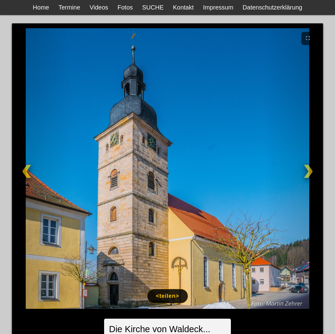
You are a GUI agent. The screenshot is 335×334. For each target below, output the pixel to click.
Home (41, 7)
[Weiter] (291, 168)
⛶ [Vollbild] (308, 38)
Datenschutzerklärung (272, 7)
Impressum (218, 7)
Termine (69, 7)
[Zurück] (44, 168)
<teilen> (167, 296)
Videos (99, 7)
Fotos (125, 7)
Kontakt (183, 7)
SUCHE (153, 7)
